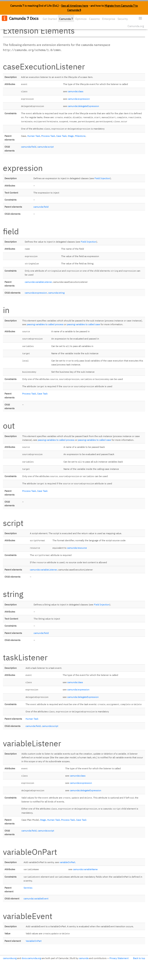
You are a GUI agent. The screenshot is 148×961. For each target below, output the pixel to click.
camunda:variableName (85, 869)
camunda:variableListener (38, 281)
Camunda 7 (66, 19)
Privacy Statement (119, 958)
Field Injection (102, 178)
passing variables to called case (83, 324)
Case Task (61, 135)
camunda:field (28, 146)
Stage (71, 135)
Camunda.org (136, 26)
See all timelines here (74, 5)
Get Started (50, 19)
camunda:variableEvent (36, 898)
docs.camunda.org (31, 958)
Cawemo (94, 19)
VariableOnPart (33, 940)
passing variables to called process (45, 324)
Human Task (33, 135)
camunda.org (10, 958)
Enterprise (108, 19)
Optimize (81, 19)
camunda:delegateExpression (83, 106)
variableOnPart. (68, 862)
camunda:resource (77, 547)
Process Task (48, 135)
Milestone (80, 135)
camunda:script (45, 146)
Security (123, 19)
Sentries (28, 887)
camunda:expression (79, 98)
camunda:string (56, 292)
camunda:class (75, 91)
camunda (83, 958)
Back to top (139, 958)
